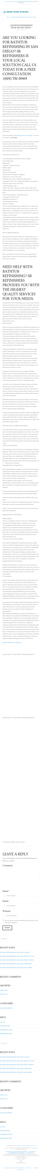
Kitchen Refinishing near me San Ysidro (16, 967)
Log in (2, 1022)
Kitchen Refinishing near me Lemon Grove (17, 960)
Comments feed (6, 1030)
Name (6, 891)
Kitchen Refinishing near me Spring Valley (17, 956)
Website (7, 911)
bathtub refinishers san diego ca (12, 642)
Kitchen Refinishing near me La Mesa (15, 952)
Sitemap (36, 1168)
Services (29, 1168)
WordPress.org (6, 1033)
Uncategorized (6, 1008)
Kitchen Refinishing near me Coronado (16, 964)
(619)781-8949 (10, 1)
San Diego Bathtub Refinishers (13, 1168)
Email (6, 901)
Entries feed (5, 1026)
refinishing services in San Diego (23, 135)
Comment (8, 865)
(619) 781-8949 (15, 78)
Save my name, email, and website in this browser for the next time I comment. (21, 922)
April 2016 (4, 994)
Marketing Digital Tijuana (26, 1145)
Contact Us (21, 1169)
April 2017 (4, 990)
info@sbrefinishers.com (24, 1)
